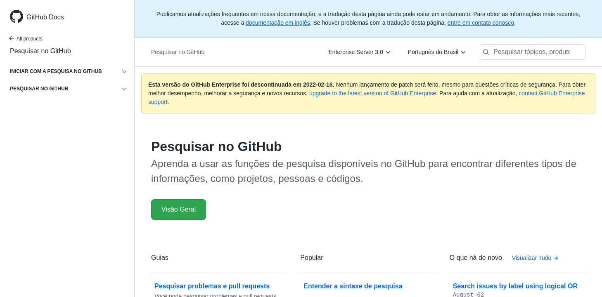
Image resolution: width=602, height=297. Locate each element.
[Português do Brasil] (437, 52)
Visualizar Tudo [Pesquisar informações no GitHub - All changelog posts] (535, 258)
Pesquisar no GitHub (40, 50)
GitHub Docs (45, 17)
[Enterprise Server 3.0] (360, 52)
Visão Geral (178, 209)
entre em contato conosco (481, 22)
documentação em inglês (278, 22)
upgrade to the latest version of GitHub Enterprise (372, 93)
